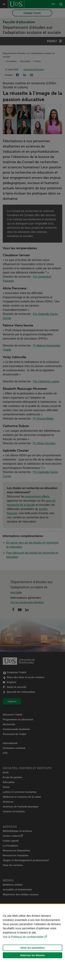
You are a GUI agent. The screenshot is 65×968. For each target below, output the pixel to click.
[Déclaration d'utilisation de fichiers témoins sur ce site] (32, 936)
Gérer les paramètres (32, 947)
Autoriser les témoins (32, 955)
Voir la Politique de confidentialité (23, 936)
